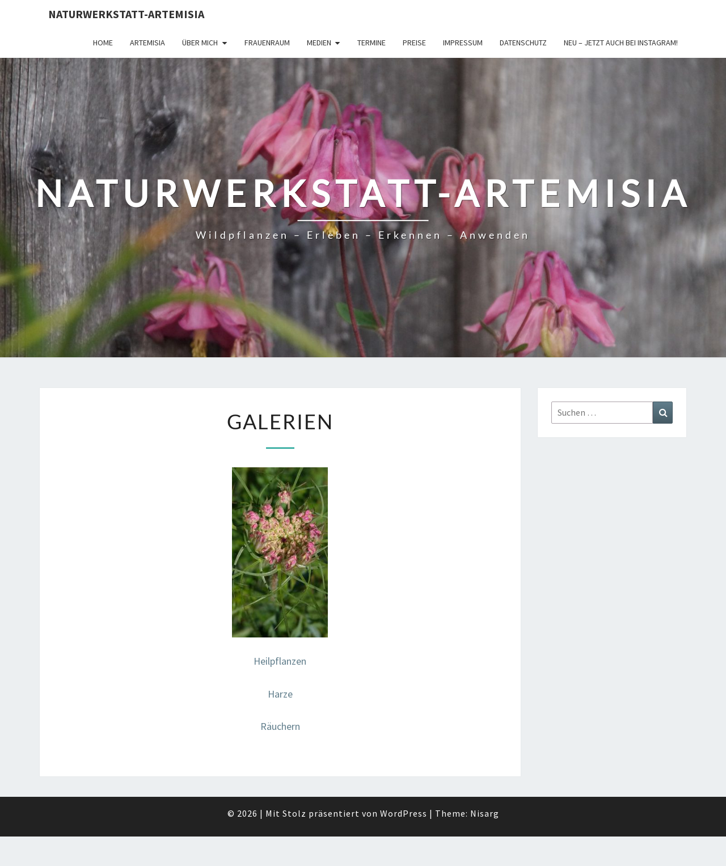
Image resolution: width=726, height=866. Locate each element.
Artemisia (147, 42)
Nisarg (484, 813)
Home (103, 42)
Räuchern (280, 726)
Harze (280, 693)
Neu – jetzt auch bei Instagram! (621, 42)
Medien (319, 42)
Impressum (463, 42)
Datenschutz (523, 42)
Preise (414, 42)
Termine (371, 42)
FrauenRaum (267, 42)
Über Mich (200, 42)
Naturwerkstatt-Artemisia (126, 14)
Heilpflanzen (280, 661)
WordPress (403, 813)
